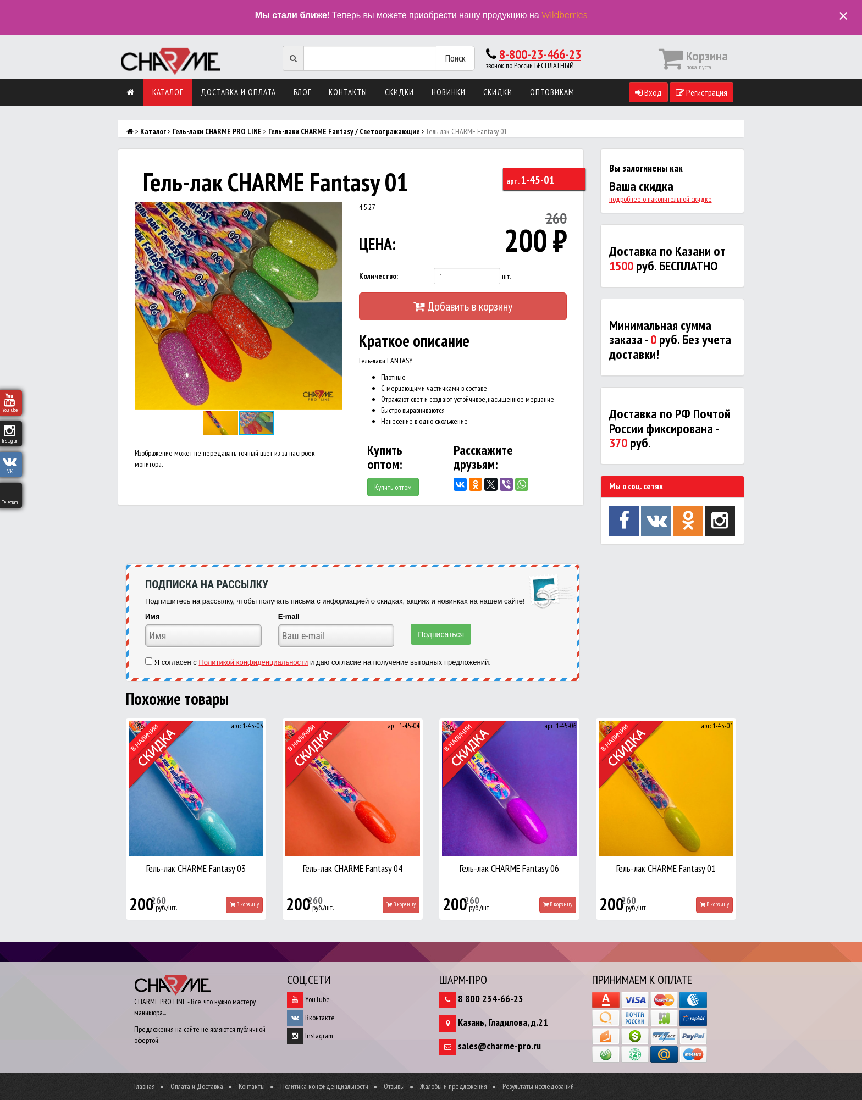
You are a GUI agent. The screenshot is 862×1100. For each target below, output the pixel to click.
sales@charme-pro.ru (499, 1046)
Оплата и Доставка (196, 1086)
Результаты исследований (538, 1086)
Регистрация (701, 92)
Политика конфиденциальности (324, 1086)
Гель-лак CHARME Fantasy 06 (509, 868)
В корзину (244, 904)
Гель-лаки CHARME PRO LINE (217, 131)
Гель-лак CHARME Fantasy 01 (666, 868)
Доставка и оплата (238, 92)
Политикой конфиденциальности (253, 662)
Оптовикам (552, 92)
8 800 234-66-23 (490, 998)
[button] (332, 211)
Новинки (449, 92)
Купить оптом (393, 487)
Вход (648, 92)
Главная (144, 1086)
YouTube (308, 999)
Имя (152, 616)
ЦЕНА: (377, 244)
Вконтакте (311, 1017)
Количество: (378, 276)
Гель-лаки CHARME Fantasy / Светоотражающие (344, 131)
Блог (302, 92)
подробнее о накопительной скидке (660, 199)
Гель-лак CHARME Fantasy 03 (196, 868)
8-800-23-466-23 (540, 54)
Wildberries (564, 14)
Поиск (455, 58)
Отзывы (394, 1086)
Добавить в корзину (462, 306)
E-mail (289, 616)
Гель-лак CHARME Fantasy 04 (352, 868)
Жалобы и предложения (453, 1086)
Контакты (348, 92)
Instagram (310, 1036)
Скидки (399, 92)
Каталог (167, 92)
